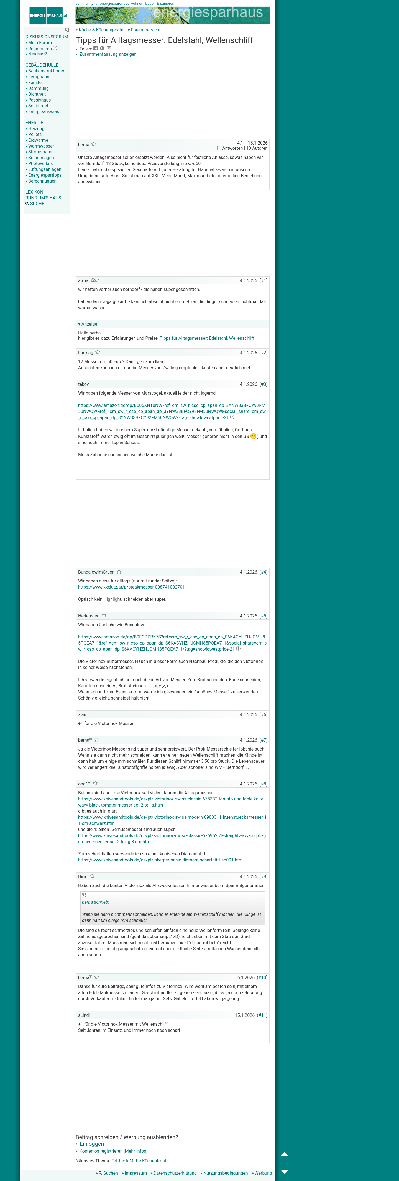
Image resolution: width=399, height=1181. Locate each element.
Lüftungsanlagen (43, 169)
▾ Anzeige (87, 324)
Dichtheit (35, 94)
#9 (263, 876)
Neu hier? (36, 54)
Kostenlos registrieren (99, 1151)
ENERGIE (34, 122)
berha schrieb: (95, 902)
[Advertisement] (173, 98)
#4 (263, 572)
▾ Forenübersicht (144, 29)
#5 (263, 616)
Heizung (34, 128)
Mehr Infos (135, 1151)
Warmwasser (39, 146)
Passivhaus (38, 100)
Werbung (262, 1173)
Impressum (134, 1173)
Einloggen (90, 1144)
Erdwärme (36, 140)
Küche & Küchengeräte (101, 29)
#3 (263, 384)
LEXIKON (34, 192)
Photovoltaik (39, 163)
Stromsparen (39, 151)
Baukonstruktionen (45, 71)
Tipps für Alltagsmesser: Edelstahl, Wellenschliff (207, 338)
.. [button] (160, 924)
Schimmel (36, 105)
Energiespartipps (43, 175)
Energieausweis (42, 111)
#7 (263, 740)
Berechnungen (41, 181)
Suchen (107, 1173)
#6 (263, 714)
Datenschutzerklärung (174, 1173)
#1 (263, 280)
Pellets (33, 134)
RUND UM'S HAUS (43, 198)
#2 (263, 352)
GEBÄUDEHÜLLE (41, 65)
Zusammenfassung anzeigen (106, 54)
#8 (263, 784)
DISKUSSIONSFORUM (46, 36)
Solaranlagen (39, 157)
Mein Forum (38, 42)
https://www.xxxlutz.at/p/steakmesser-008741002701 (131, 587)
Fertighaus (37, 76)
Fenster (34, 82)
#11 (262, 1015)
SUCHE (34, 203)
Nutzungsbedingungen (224, 1173)
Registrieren (38, 48)
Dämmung (37, 88)
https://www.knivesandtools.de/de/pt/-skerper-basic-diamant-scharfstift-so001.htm (160, 860)
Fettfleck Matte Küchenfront (138, 1161)
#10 (262, 977)
